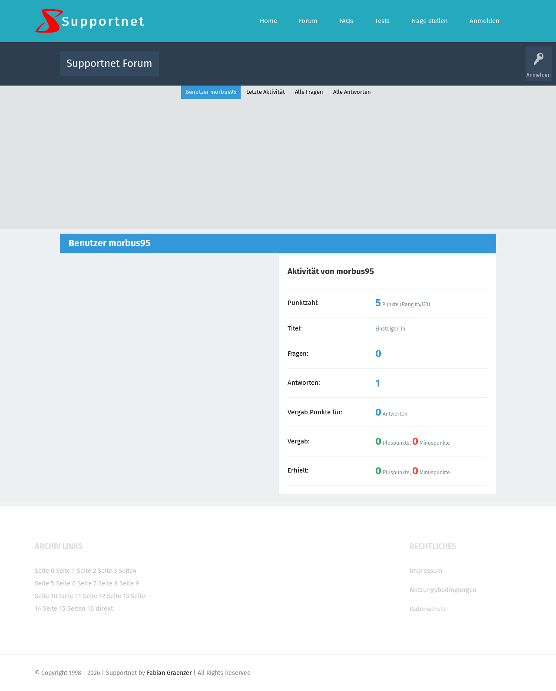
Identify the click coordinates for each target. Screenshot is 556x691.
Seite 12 (94, 596)
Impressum (426, 571)
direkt (104, 608)
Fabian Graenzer (169, 673)
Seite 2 (86, 571)
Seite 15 (54, 608)
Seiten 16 (80, 608)
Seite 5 (44, 583)
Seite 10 (46, 596)
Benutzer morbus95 (210, 92)
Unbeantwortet (289, 69)
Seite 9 (129, 583)
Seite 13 (118, 596)
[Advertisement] (278, 164)
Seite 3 (107, 571)
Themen (324, 69)
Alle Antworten (352, 92)
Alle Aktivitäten (183, 69)
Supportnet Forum (109, 63)
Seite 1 (65, 571)
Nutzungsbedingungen (443, 590)
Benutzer (386, 69)
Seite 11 (70, 596)
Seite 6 (66, 583)
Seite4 (127, 571)
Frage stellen (420, 69)
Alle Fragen (222, 69)
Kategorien (355, 69)
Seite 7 (86, 583)
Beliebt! (253, 69)
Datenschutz (428, 609)
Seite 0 (44, 571)
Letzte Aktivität (265, 92)
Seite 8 (108, 583)
